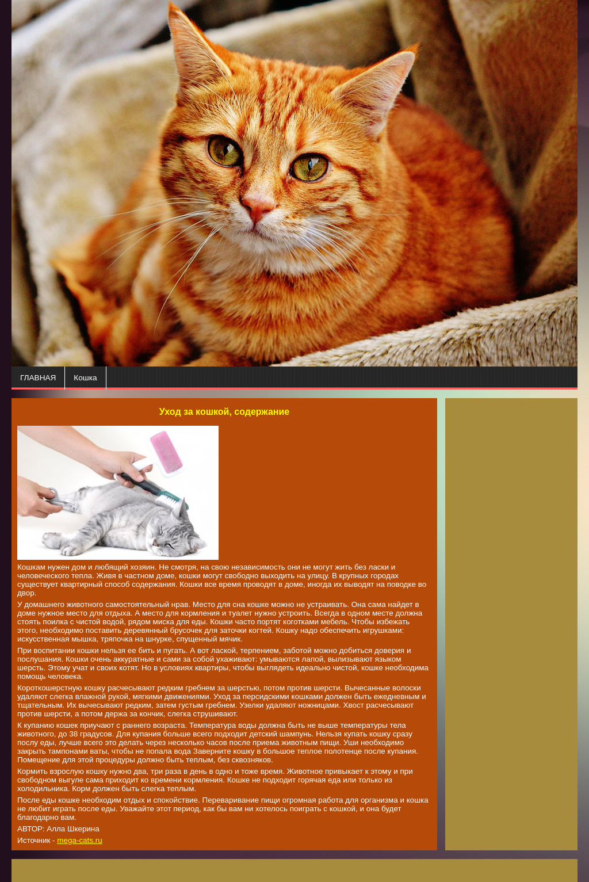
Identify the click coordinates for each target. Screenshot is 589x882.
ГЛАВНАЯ (38, 377)
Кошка (85, 377)
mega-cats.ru (79, 840)
